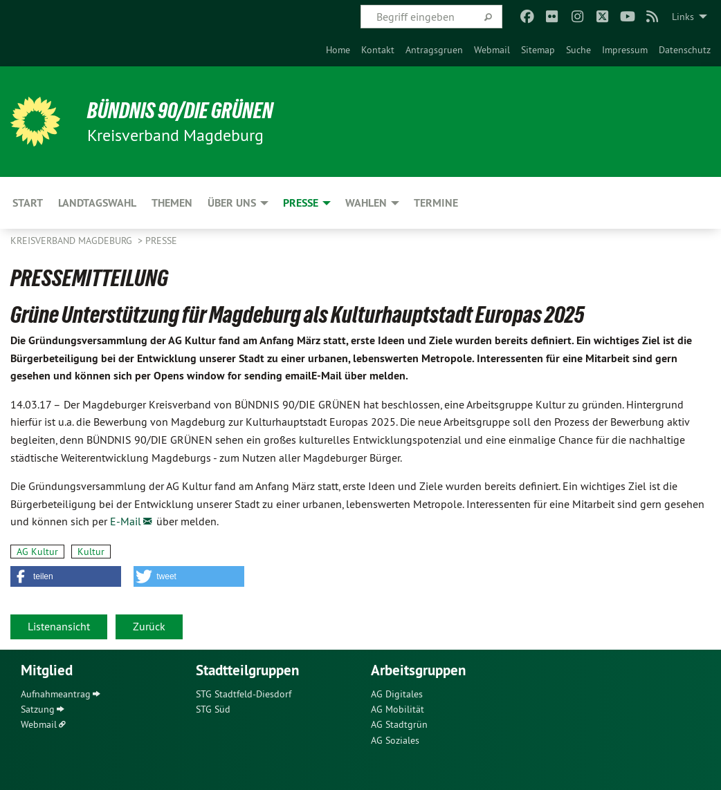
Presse (161, 240)
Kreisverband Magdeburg (72, 240)
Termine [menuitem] (436, 203)
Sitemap (538, 50)
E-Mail (125, 521)
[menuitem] (338, 49)
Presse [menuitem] (300, 203)
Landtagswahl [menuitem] (97, 203)
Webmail (492, 50)
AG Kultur (37, 551)
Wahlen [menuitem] (366, 203)
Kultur (90, 551)
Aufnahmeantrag (56, 694)
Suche (578, 50)
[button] (65, 576)
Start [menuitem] (27, 203)
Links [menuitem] (683, 16)
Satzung (38, 709)
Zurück (149, 626)
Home (338, 50)
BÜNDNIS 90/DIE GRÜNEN (181, 110)
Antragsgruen (434, 50)
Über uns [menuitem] (232, 203)
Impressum (625, 50)
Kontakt (377, 50)
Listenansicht (59, 626)
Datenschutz (685, 50)
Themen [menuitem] (172, 203)
